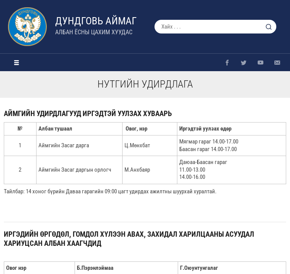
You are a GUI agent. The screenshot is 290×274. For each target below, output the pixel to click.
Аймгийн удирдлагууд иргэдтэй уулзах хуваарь (88, 113)
